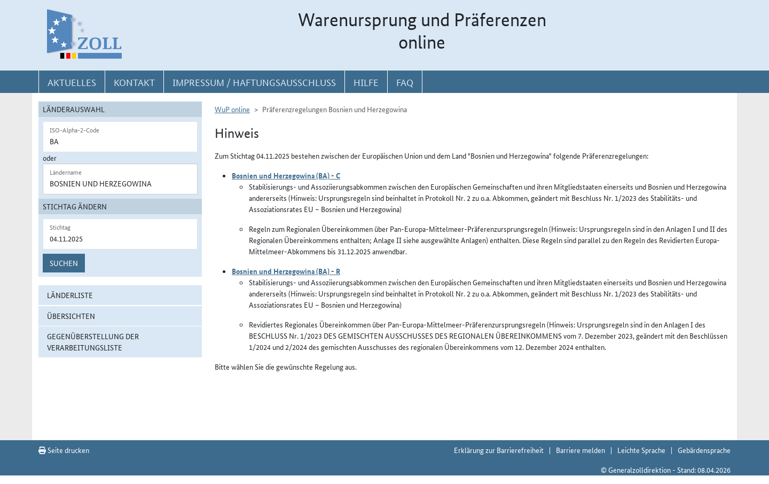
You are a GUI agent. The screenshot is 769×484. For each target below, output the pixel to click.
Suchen (64, 262)
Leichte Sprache (641, 449)
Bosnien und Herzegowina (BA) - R (286, 271)
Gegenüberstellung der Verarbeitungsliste (93, 342)
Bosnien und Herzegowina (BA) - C (286, 175)
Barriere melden (580, 449)
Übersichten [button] (71, 315)
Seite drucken (63, 449)
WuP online (232, 109)
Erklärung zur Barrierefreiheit (499, 449)
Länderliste (70, 295)
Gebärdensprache (704, 449)
